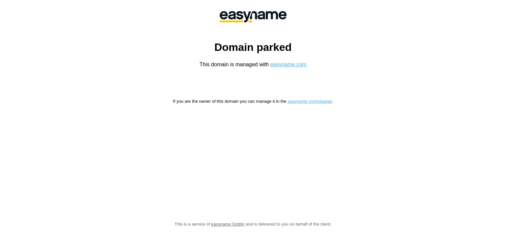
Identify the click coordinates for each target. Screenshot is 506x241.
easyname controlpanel (310, 101)
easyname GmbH (227, 224)
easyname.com (288, 64)
